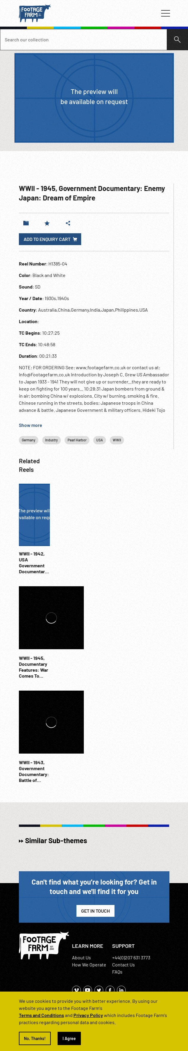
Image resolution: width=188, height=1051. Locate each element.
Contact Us (123, 964)
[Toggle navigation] (165, 13)
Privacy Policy (88, 1015)
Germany (28, 440)
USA (99, 440)
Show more (30, 425)
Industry (51, 440)
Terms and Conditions (41, 1015)
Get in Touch (95, 911)
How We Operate (89, 964)
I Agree (69, 1038)
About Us (81, 957)
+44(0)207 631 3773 (131, 957)
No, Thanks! (35, 1038)
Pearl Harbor (77, 440)
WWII (117, 440)
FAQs (117, 971)
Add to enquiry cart (47, 239)
